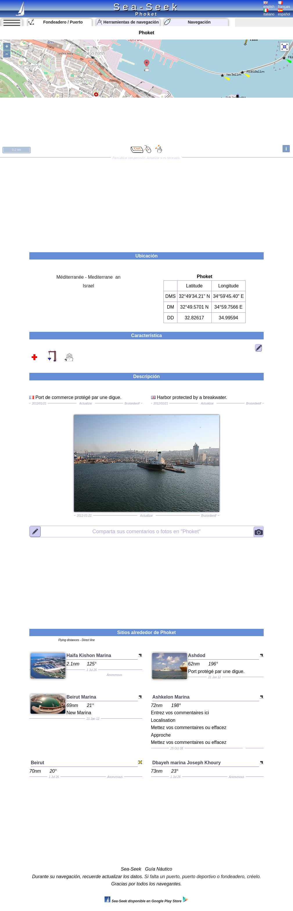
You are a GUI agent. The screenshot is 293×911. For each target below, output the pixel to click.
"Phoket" (146, 531)
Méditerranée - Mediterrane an (88, 277)
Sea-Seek (146, 6)
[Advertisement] (146, 203)
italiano (268, 12)
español (284, 12)
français (284, 5)
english (268, 5)
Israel (88, 285)
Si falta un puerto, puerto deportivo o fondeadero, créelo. (202, 876)
